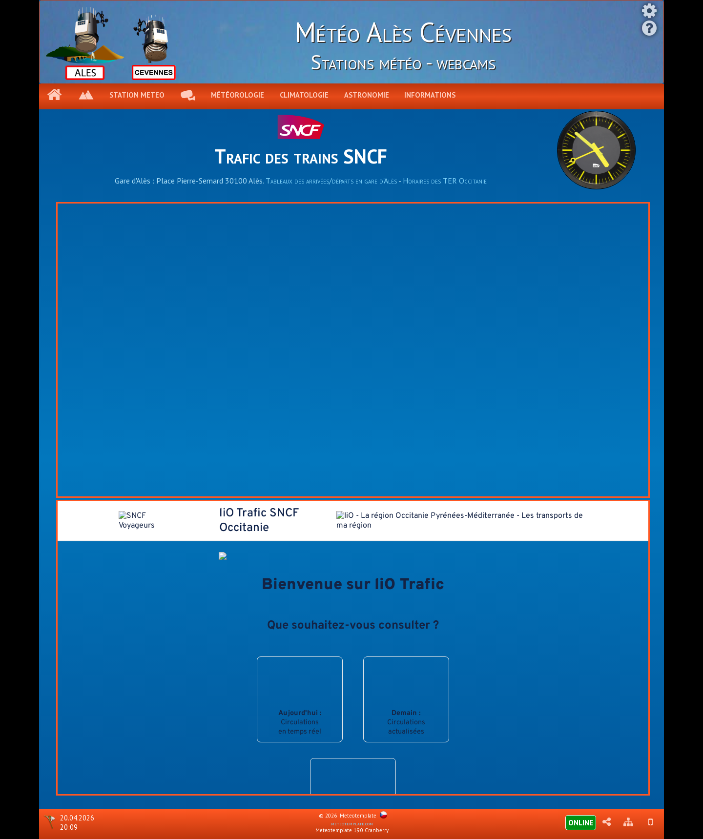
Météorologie (237, 95)
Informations (429, 95)
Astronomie (366, 95)
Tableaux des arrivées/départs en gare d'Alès (331, 180)
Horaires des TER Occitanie (445, 180)
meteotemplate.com (352, 823)
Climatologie (304, 95)
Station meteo (137, 95)
